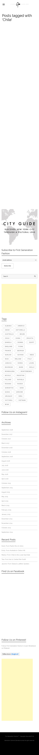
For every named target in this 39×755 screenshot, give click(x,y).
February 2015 (6, 510)
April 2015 (5, 501)
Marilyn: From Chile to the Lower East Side (16, 555)
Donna (20, 342)
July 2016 (5, 465)
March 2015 (5, 505)
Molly (32, 367)
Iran (7, 359)
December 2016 (7, 447)
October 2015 (6, 483)
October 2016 (6, 452)
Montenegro (26, 371)
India (32, 355)
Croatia (29, 338)
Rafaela (20, 379)
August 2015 (6, 492)
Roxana (8, 383)
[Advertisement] (19, 298)
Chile (7, 338)
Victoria (8, 400)
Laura (31, 363)
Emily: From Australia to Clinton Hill (13, 550)
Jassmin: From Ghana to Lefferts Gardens (15, 564)
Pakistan (20, 375)
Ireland (18, 359)
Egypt (31, 342)
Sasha (7, 392)
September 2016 (7, 456)
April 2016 (5, 479)
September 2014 (7, 532)
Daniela (8, 342)
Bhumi (22, 334)
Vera (20, 396)
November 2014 (7, 523)
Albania (8, 326)
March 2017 (5, 443)
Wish (7, 404)
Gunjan (8, 355)
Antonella (20, 330)
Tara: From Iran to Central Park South (14, 559)
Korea (20, 363)
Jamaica (8, 363)
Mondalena (10, 371)
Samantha (9, 388)
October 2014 (6, 528)
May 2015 (5, 496)
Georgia (20, 350)
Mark (21, 367)
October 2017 (6, 439)
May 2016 (5, 474)
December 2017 (7, 434)
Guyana (20, 355)
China (17, 338)
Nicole (8, 375)
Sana (22, 388)
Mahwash (9, 367)
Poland (8, 379)
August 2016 (6, 461)
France (8, 350)
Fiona (20, 346)
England (8, 346)
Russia (20, 383)
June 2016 (5, 470)
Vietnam (22, 400)
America (21, 326)
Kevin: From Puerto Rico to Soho (12, 546)
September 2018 (7, 430)
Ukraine (19, 392)
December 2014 (7, 519)
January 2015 (6, 514)
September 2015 (7, 488)
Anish (7, 330)
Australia (9, 334)
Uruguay (8, 396)
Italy (29, 359)
